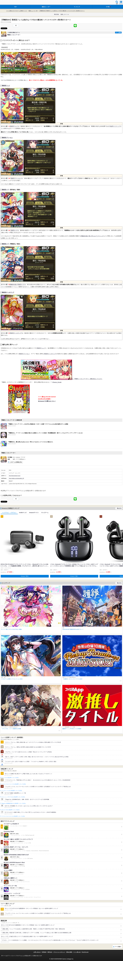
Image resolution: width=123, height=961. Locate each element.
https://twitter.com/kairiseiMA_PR (16, 478)
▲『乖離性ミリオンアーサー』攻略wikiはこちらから (61, 378)
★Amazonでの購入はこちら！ (47, 401)
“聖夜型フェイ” (14, 126)
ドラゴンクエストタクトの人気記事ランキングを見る (13, 816)
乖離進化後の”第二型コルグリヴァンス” (92, 236)
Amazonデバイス (34, 512)
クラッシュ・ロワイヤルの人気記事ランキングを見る (13, 796)
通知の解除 (69, 952)
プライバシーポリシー (59, 952)
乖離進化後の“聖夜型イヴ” (17, 284)
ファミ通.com (77, 952)
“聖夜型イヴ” (14, 230)
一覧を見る (119, 508)
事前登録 (56, 14)
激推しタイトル (65, 14)
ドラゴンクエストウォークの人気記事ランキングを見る (14, 784)
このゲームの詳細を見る (16, 462)
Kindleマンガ (22, 512)
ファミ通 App (6, 2)
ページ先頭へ (118, 946)
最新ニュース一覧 (33, 10)
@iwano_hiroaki (56, 382)
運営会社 (49, 952)
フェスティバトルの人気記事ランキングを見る (12, 790)
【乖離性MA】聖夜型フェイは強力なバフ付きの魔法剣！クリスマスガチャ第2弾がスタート (62, 10)
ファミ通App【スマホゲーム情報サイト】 (16, 10)
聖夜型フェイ (6, 85)
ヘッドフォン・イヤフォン (9, 512)
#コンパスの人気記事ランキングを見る (10, 777)
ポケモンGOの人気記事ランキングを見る (10, 809)
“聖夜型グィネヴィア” (16, 333)
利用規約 (44, 952)
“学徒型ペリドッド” (114, 126)
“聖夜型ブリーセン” (15, 178)
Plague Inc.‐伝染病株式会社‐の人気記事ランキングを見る (14, 803)
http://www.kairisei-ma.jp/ (14, 475)
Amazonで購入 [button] (25, 576)
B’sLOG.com (85, 952)
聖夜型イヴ (5, 189)
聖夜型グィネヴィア (8, 292)
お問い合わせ (37, 952)
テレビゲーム (44, 512)
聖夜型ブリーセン (7, 137)
